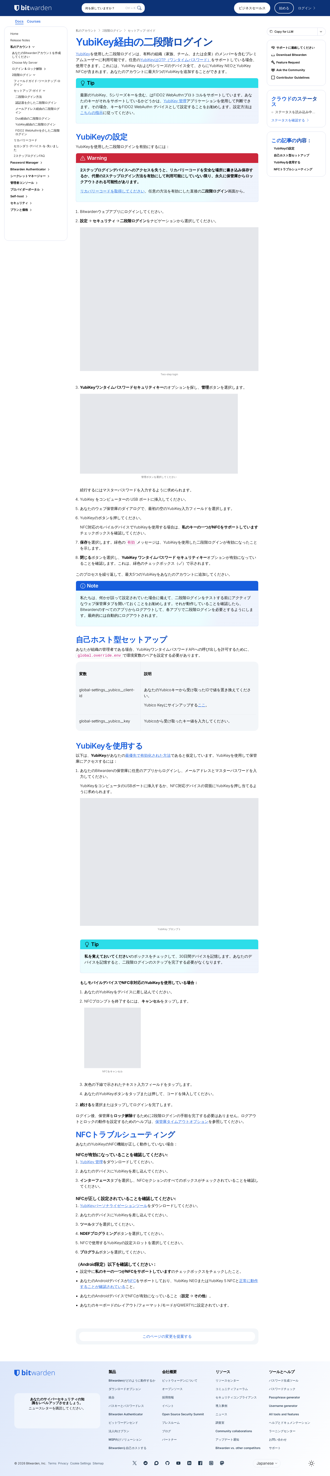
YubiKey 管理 (175, 101)
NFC (132, 1280)
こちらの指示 (91, 112)
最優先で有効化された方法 (148, 755)
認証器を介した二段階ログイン (36, 102)
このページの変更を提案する (167, 1336)
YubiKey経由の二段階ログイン (35, 124)
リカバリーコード (25, 140)
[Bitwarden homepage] (34, 1373)
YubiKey (83, 54)
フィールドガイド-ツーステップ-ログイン (37, 82)
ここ (201, 705)
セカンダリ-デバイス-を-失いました (36, 148)
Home (14, 33)
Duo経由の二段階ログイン (32, 118)
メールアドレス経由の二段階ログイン (37, 110)
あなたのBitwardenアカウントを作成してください (36, 54)
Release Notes (20, 40)
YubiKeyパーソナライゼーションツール (113, 1205)
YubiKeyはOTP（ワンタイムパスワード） (175, 60)
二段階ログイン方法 (28, 96)
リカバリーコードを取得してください (112, 191)
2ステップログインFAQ (29, 155)
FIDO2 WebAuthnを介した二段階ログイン (37, 132)
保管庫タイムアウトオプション (181, 1121)
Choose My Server (24, 62)
